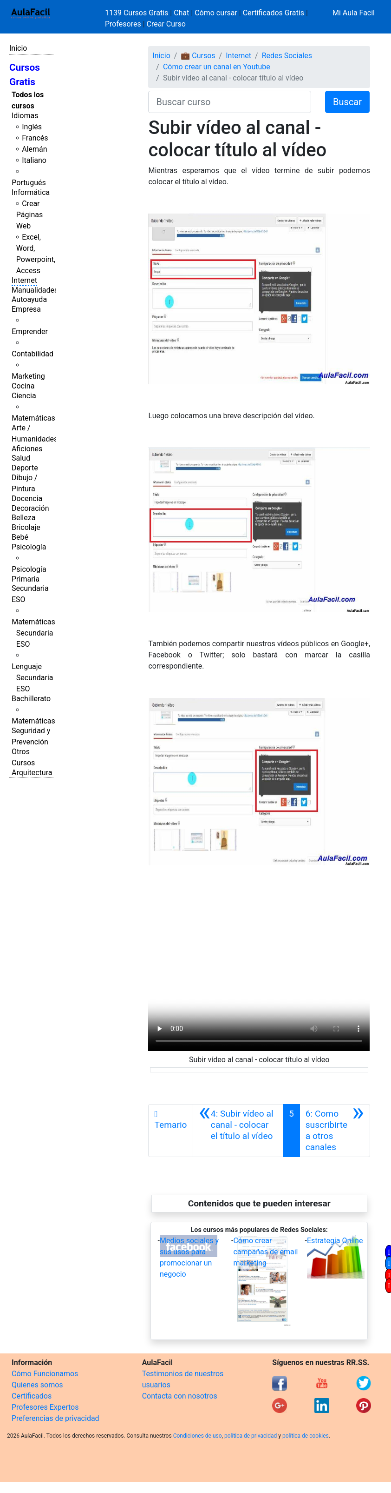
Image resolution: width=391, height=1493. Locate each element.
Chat (181, 12)
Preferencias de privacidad (55, 1418)
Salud (21, 458)
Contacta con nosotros (179, 1396)
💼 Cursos (198, 55)
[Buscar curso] (229, 102)
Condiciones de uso (197, 1436)
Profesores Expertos (45, 1407)
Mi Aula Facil (353, 12)
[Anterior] (238, 1130)
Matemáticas (33, 418)
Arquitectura (32, 772)
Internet (24, 280)
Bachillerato (31, 698)
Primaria (25, 579)
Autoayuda (29, 299)
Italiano (34, 160)
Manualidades (35, 290)
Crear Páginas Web (29, 214)
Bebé (20, 537)
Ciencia (24, 395)
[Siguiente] (335, 1130)
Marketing (28, 376)
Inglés (32, 126)
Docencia (27, 498)
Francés (35, 138)
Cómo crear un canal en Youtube (216, 66)
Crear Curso (166, 24)
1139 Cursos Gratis (137, 12)
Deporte (25, 467)
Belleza (23, 517)
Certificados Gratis (273, 12)
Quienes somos (37, 1384)
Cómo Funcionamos (45, 1373)
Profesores (123, 24)
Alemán (34, 149)
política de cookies (305, 1436)
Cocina (23, 386)
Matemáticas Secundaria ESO (33, 633)
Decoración (30, 508)
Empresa (26, 309)
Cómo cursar (216, 12)
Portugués (29, 182)
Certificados (32, 1396)
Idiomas (25, 115)
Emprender (30, 331)
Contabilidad (32, 353)
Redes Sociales (287, 55)
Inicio (18, 48)
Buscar (347, 101)
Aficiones (27, 448)
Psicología (29, 546)
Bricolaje (26, 527)
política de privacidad (250, 1436)
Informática (31, 192)
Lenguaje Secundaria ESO (32, 677)
